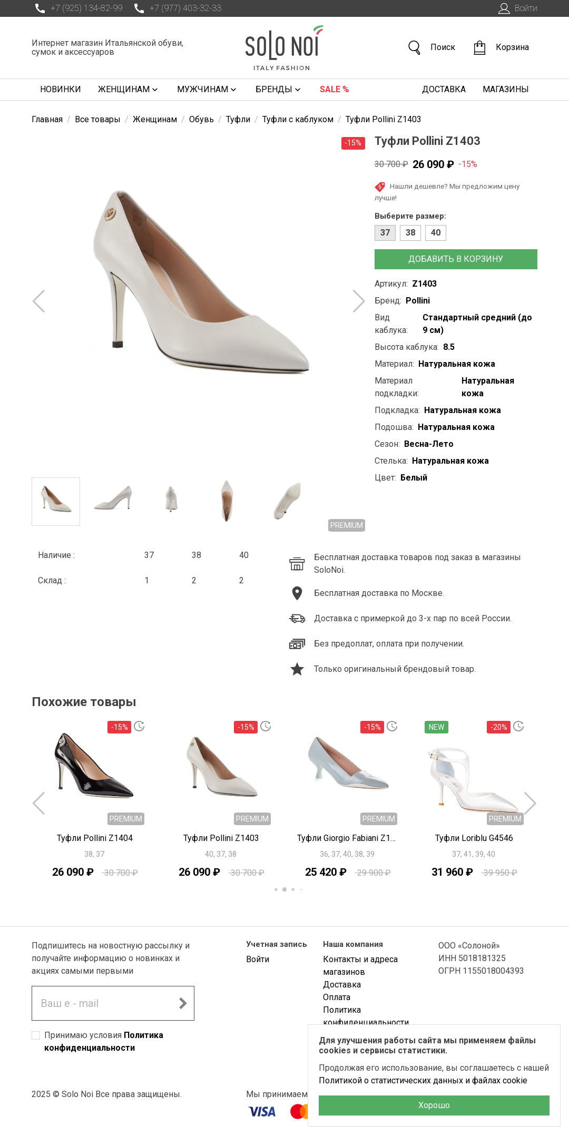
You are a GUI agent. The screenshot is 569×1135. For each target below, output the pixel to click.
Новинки (60, 89)
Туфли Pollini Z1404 (95, 838)
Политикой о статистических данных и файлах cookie (423, 1080)
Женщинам (129, 89)
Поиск (431, 47)
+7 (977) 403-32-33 (176, 8)
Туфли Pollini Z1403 (221, 838)
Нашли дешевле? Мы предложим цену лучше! (447, 192)
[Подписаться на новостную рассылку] (183, 1003)
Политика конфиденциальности (366, 1016)
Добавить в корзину (455, 259)
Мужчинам (208, 89)
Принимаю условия (103, 1041)
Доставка (444, 89)
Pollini (418, 301)
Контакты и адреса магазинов (360, 965)
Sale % (334, 89)
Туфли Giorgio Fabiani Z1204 (347, 838)
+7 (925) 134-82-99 (77, 8)
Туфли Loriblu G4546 (474, 838)
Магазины (506, 89)
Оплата (336, 997)
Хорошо (434, 1105)
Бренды (279, 89)
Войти (516, 8)
